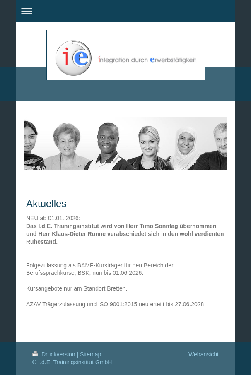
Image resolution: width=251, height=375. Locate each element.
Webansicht (203, 354)
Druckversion (54, 354)
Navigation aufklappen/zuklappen (125, 11)
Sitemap (90, 354)
